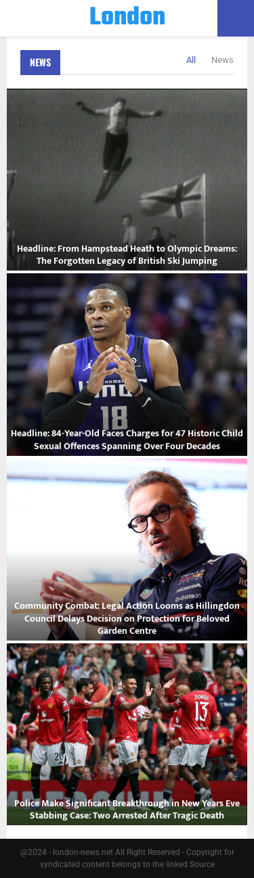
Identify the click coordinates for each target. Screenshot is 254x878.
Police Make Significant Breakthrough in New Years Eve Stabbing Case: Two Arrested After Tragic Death (127, 809)
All (191, 60)
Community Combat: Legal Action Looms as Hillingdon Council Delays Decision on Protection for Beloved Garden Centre (127, 618)
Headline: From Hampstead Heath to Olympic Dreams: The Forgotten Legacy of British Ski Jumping (127, 255)
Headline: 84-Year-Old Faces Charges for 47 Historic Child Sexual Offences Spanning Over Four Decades (127, 439)
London (127, 18)
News (40, 62)
